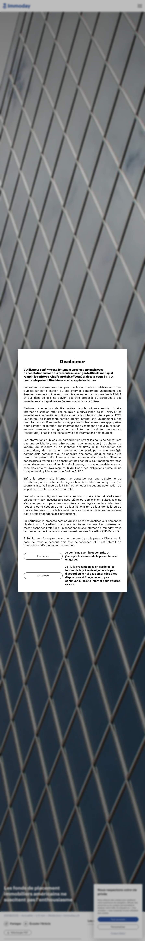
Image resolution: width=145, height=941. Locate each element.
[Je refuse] (28, 558)
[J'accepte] (28, 543)
